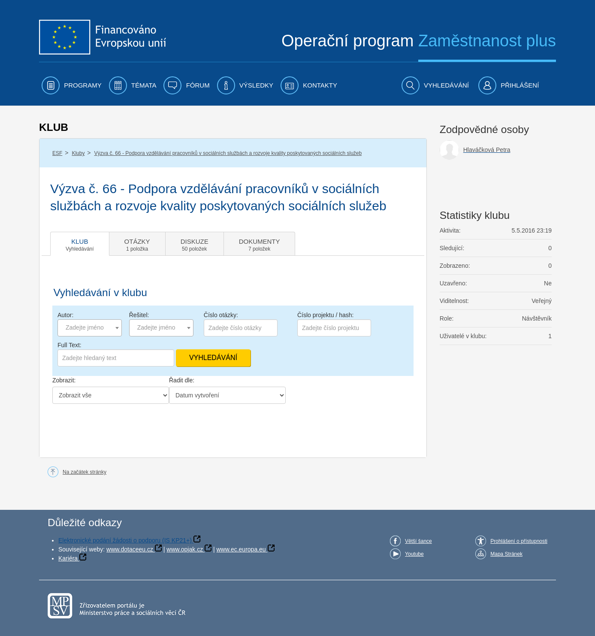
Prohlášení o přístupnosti (518, 541)
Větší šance (418, 541)
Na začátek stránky (84, 472)
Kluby (78, 153)
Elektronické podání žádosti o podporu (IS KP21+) (125, 540)
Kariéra (68, 558)
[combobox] (89, 327)
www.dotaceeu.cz (129, 549)
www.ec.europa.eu (241, 549)
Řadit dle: (181, 380)
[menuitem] (71, 85)
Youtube (414, 554)
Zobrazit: (64, 380)
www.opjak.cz (184, 549)
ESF (57, 153)
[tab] (79, 244)
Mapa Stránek (506, 554)
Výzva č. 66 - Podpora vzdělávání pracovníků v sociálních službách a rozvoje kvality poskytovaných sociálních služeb (228, 153)
